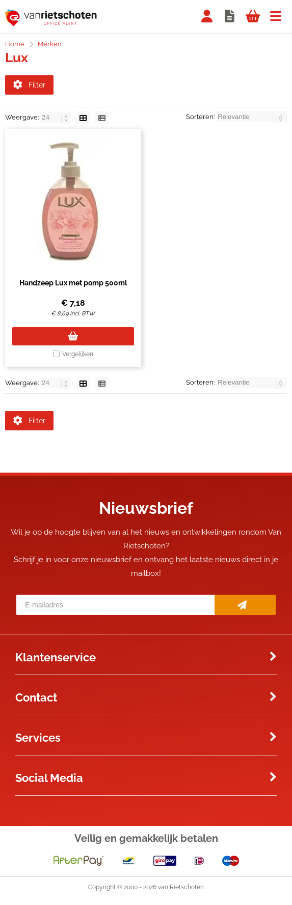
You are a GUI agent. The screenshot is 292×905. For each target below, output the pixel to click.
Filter (29, 85)
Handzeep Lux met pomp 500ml (73, 286)
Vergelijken (77, 357)
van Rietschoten (181, 894)
